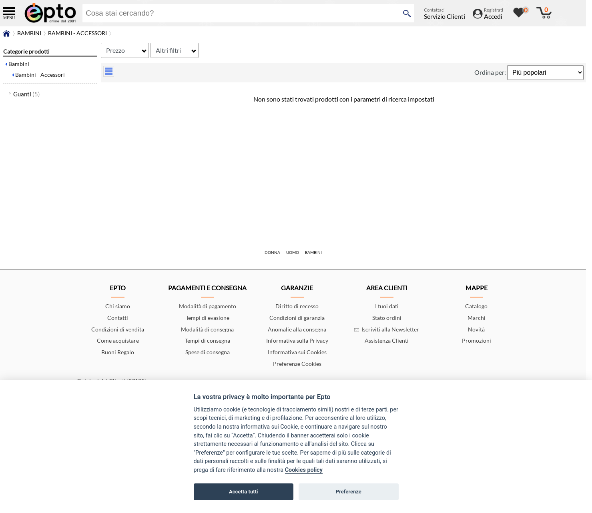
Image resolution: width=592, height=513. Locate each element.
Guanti (26, 94)
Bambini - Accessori (40, 74)
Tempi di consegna (207, 340)
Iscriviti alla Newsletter (386, 329)
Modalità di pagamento (207, 306)
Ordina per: (490, 72)
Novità (476, 329)
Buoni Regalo (117, 352)
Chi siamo (117, 306)
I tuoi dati (387, 306)
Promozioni (476, 340)
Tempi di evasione (207, 317)
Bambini (18, 63)
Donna (272, 252)
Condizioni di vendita (117, 329)
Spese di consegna (207, 352)
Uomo (292, 252)
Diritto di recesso (297, 306)
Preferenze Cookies (297, 363)
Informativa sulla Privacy (297, 340)
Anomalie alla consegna (297, 329)
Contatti (117, 317)
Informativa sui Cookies (297, 352)
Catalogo (476, 306)
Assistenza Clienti (387, 340)
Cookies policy (304, 470)
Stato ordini (386, 317)
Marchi (477, 317)
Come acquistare (118, 340)
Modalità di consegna (207, 329)
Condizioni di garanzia (297, 317)
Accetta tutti (243, 492)
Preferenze (348, 492)
